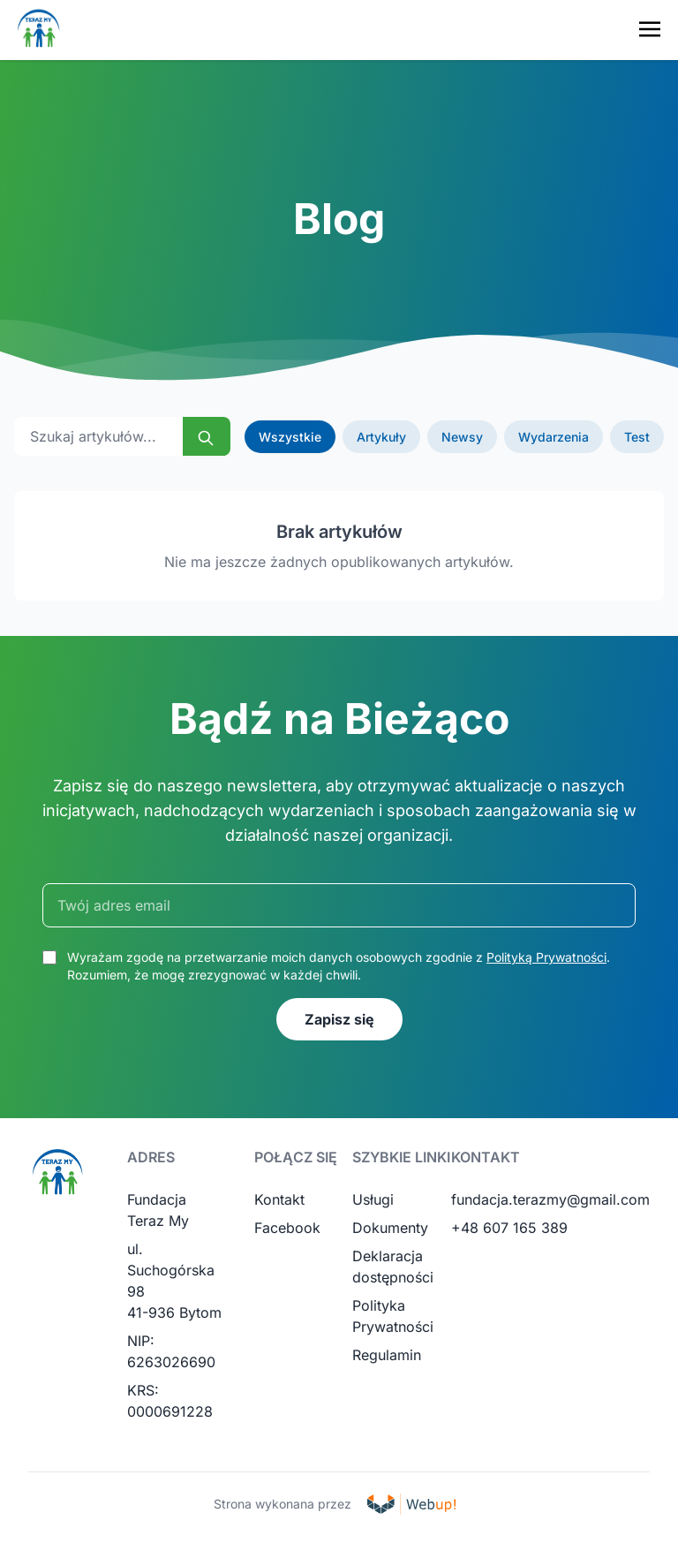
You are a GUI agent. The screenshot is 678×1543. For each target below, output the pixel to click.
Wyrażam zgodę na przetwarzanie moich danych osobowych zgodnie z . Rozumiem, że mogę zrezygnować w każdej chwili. (338, 965)
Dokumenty (390, 1228)
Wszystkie (290, 436)
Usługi (373, 1199)
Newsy (462, 436)
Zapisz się (339, 1019)
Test (637, 436)
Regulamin (386, 1355)
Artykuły (381, 436)
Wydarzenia (553, 436)
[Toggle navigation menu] (650, 29)
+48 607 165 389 (509, 1228)
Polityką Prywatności (546, 956)
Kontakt (279, 1199)
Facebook (287, 1228)
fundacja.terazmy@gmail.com (550, 1199)
